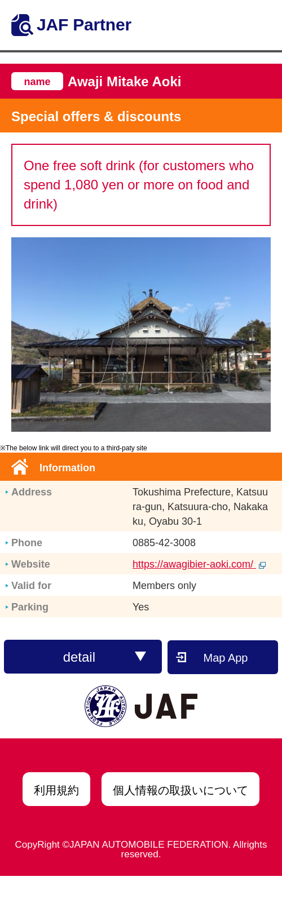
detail (105, 657)
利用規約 (56, 790)
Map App (226, 658)
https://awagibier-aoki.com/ (199, 564)
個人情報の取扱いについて (180, 790)
